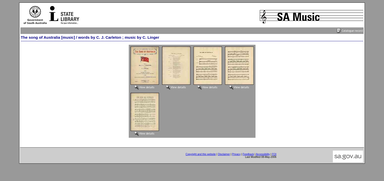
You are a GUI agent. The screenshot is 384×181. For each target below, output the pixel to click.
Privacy (236, 154)
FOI (274, 154)
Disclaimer (224, 154)
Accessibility (263, 154)
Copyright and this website (200, 154)
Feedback (248, 154)
